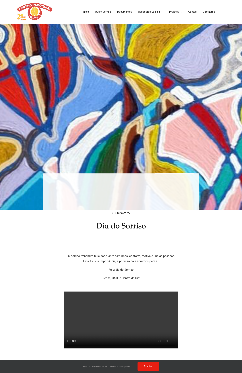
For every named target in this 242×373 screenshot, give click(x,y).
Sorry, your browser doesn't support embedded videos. (121, 320)
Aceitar (148, 366)
